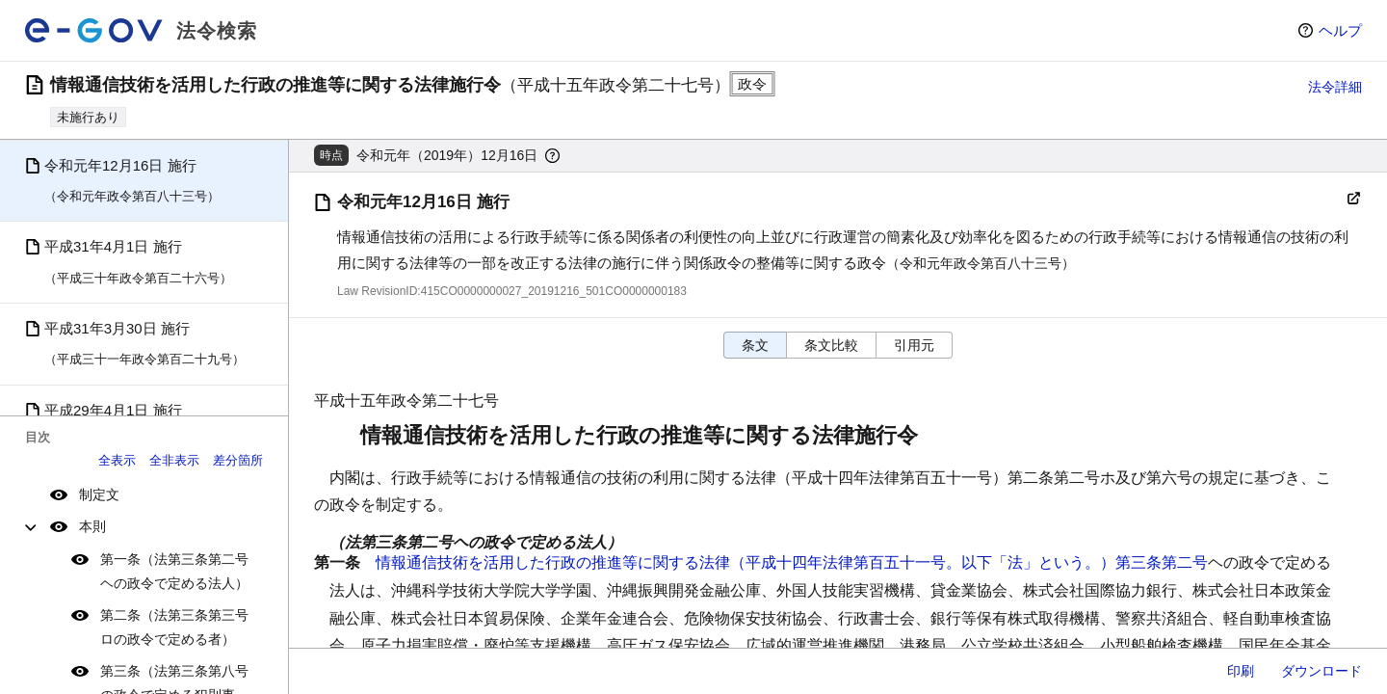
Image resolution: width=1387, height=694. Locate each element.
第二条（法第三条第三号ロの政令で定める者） (174, 627)
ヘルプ (1340, 30)
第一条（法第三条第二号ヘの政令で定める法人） (174, 571)
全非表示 (174, 460)
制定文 (99, 494)
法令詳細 (1335, 86)
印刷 (1240, 671)
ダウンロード (1321, 671)
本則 (92, 526)
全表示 (117, 460)
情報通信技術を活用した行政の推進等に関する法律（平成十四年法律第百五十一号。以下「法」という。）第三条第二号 (792, 562)
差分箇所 (238, 460)
